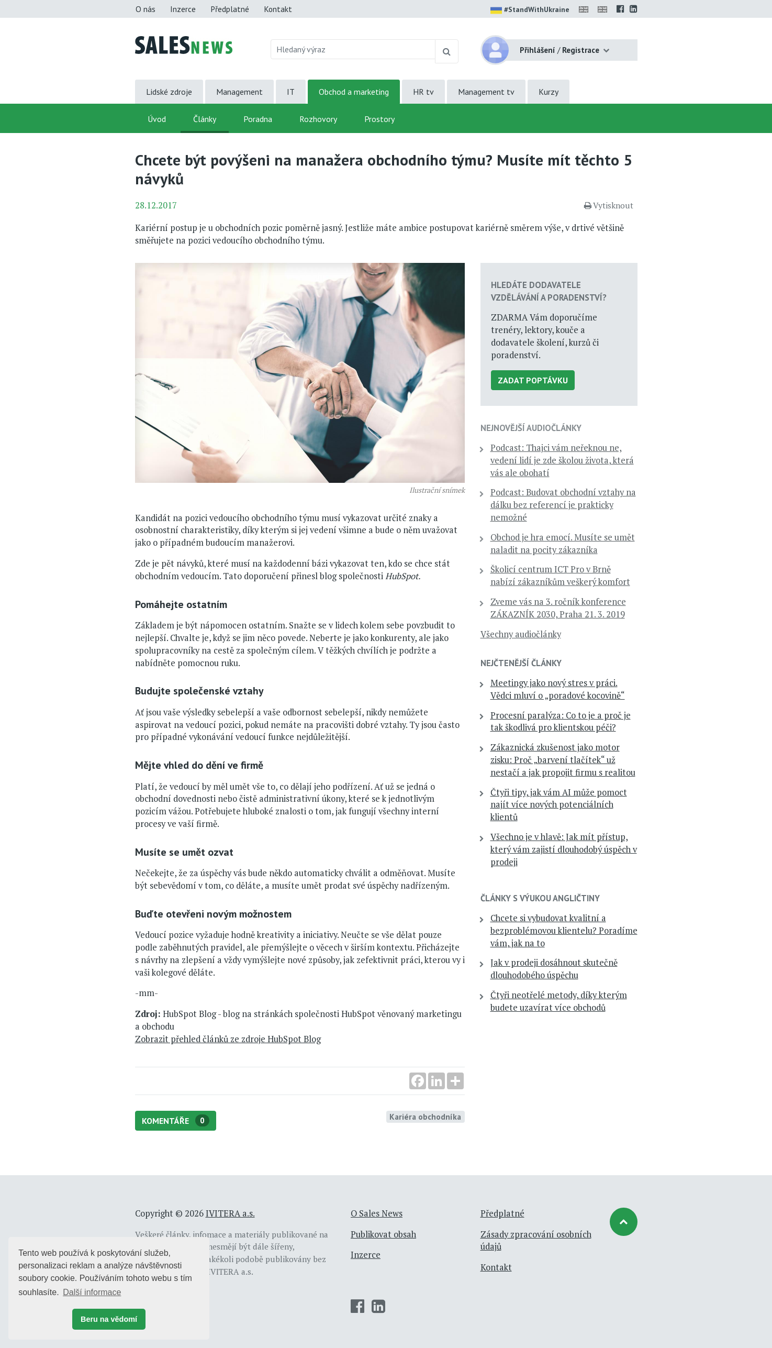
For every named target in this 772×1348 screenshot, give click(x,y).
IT (291, 91)
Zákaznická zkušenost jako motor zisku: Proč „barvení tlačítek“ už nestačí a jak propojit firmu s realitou (562, 760)
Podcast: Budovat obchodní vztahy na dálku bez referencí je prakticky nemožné (563, 505)
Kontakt (278, 9)
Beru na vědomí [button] (109, 1319)
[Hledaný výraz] (353, 49)
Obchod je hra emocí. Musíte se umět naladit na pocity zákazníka (562, 544)
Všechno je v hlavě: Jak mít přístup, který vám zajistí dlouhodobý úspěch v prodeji (563, 849)
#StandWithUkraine (529, 10)
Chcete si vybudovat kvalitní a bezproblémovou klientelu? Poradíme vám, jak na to (563, 930)
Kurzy (548, 91)
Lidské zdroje (169, 91)
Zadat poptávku (533, 380)
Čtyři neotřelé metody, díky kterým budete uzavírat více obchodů (558, 1001)
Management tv (486, 91)
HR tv (423, 91)
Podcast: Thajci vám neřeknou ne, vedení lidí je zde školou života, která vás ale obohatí (562, 460)
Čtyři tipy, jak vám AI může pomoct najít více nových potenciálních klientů (558, 805)
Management (239, 91)
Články (204, 119)
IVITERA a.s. (230, 1213)
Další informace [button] (92, 1292)
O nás (145, 9)
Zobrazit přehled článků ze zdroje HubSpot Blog (228, 1039)
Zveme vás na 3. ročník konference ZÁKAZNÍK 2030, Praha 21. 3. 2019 (558, 608)
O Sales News (376, 1213)
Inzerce (183, 9)
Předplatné (229, 9)
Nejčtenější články (521, 663)
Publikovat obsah (383, 1234)
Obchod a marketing (354, 91)
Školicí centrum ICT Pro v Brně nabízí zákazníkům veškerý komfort (560, 575)
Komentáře (175, 1120)
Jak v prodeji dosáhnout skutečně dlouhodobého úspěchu (554, 969)
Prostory (379, 119)
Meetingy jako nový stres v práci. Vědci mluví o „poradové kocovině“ (557, 689)
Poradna (257, 119)
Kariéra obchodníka (425, 1116)
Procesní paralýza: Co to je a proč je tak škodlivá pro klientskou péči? (560, 722)
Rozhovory (318, 119)
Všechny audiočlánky (520, 634)
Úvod (157, 119)
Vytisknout (608, 205)
